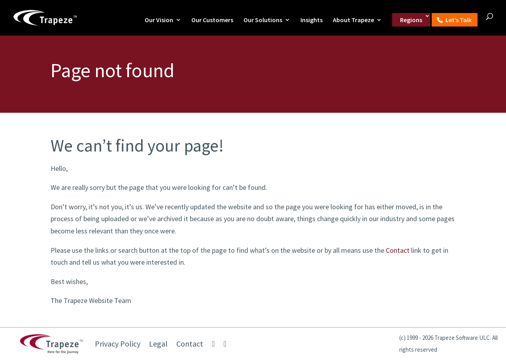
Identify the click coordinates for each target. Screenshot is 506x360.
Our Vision (159, 20)
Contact (398, 250)
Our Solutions (263, 20)
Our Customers (212, 20)
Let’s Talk (459, 20)
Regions (411, 20)
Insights (311, 20)
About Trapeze (353, 20)
